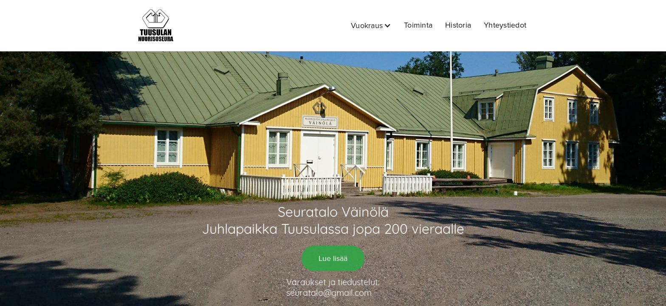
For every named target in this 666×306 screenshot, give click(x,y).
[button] (371, 25)
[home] (155, 25)
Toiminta (418, 25)
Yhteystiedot (505, 25)
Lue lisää (333, 258)
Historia (458, 25)
